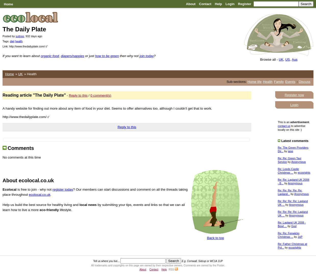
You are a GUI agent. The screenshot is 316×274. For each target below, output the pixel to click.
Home (8, 4)
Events (290, 82)
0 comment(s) (100, 95)
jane (290, 151)
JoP (300, 236)
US (287, 59)
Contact (205, 4)
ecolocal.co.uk (39, 195)
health (19, 41)
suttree (20, 36)
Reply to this (78, 95)
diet (12, 41)
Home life (255, 82)
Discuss (304, 82)
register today (63, 189)
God (293, 226)
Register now (294, 95)
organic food (50, 56)
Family (279, 82)
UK (281, 59)
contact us (284, 125)
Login (229, 4)
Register (244, 4)
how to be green (107, 56)
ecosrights (304, 172)
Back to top (215, 238)
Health (268, 82)
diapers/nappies (72, 56)
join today (147, 56)
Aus (294, 59)
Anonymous (298, 161)
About (191, 4)
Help (218, 4)
